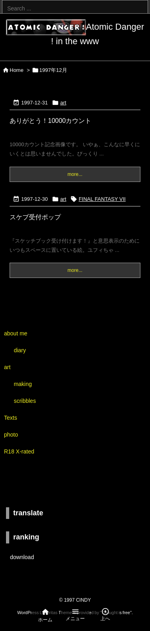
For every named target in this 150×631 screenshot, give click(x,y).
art (63, 103)
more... (75, 174)
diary (20, 350)
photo (11, 434)
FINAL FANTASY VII (102, 199)
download (22, 557)
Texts (10, 418)
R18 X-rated (19, 451)
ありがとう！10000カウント (51, 120)
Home (17, 70)
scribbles (25, 401)
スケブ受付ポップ (35, 217)
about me (15, 333)
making (23, 384)
